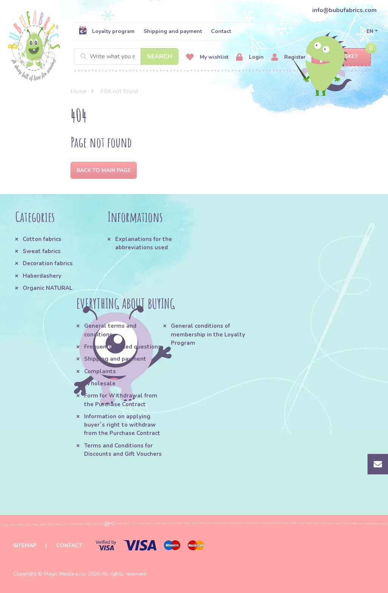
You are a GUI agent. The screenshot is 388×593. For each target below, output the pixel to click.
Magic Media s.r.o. (65, 573)
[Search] (126, 56)
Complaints (100, 371)
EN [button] (369, 31)
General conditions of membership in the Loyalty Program (208, 334)
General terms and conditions (110, 330)
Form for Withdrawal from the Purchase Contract (120, 400)
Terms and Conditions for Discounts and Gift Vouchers (123, 450)
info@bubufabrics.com (344, 10)
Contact (221, 31)
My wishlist (207, 57)
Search (159, 56)
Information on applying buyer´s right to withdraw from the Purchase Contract (122, 425)
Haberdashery (42, 276)
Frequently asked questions (122, 346)
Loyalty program (106, 31)
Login (250, 57)
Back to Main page (104, 170)
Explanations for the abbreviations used (143, 243)
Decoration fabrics (48, 263)
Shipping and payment (173, 31)
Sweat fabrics (42, 251)
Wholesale (100, 383)
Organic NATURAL (47, 288)
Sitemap (24, 545)
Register (288, 57)
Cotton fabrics (42, 239)
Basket (341, 57)
